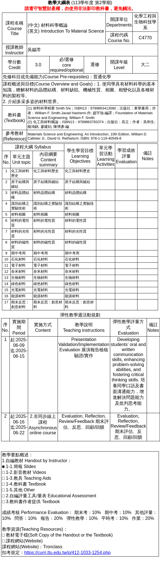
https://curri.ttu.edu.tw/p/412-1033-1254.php (67, 552)
